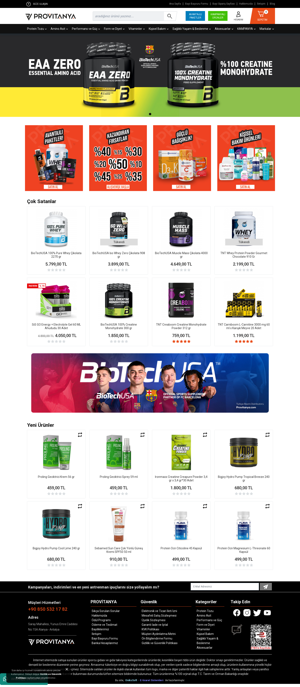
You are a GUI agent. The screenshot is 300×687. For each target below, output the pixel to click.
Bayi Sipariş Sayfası (223, 3)
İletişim (261, 3)
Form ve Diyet (114, 28)
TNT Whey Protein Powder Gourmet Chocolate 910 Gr (243, 254)
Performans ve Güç (86, 28)
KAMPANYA (246, 28)
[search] (134, 16)
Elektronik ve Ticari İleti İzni (159, 614)
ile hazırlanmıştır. (175, 683)
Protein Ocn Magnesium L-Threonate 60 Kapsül (244, 553)
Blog (272, 3)
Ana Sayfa (175, 3)
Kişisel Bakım (159, 28)
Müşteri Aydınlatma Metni (159, 637)
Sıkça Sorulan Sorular (106, 614)
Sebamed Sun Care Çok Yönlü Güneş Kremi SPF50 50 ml (119, 553)
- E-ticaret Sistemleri (151, 683)
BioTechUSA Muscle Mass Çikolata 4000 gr (181, 254)
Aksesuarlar (224, 28)
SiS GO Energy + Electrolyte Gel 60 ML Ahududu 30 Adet (56, 326)
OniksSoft (131, 683)
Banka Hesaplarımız (105, 646)
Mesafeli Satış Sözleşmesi (159, 618)
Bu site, (120, 683)
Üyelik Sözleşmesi (153, 623)
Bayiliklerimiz (100, 632)
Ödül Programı (101, 623)
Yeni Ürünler (40, 428)
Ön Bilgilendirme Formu (157, 641)
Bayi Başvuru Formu (196, 3)
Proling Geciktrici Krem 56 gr (56, 480)
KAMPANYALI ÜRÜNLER (218, 16)
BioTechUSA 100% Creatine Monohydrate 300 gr (119, 326)
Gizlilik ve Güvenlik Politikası (160, 646)
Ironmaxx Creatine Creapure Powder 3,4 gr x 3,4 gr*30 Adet (181, 481)
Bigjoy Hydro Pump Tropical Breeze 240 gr (244, 481)
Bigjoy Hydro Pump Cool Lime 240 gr (56, 551)
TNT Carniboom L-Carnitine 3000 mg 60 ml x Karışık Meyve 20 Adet (244, 326)
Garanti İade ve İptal (155, 628)
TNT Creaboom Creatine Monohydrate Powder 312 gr (181, 326)
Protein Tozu (37, 28)
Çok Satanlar (41, 201)
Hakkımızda (246, 3)
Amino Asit (59, 28)
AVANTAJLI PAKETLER (195, 16)
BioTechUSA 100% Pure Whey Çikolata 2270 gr (56, 254)
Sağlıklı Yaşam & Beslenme (191, 28)
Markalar (267, 28)
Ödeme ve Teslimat (104, 628)
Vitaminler (137, 28)
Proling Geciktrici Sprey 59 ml (119, 480)
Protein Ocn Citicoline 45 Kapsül (181, 551)
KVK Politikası (150, 632)
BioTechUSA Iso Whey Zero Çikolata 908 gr (118, 254)
